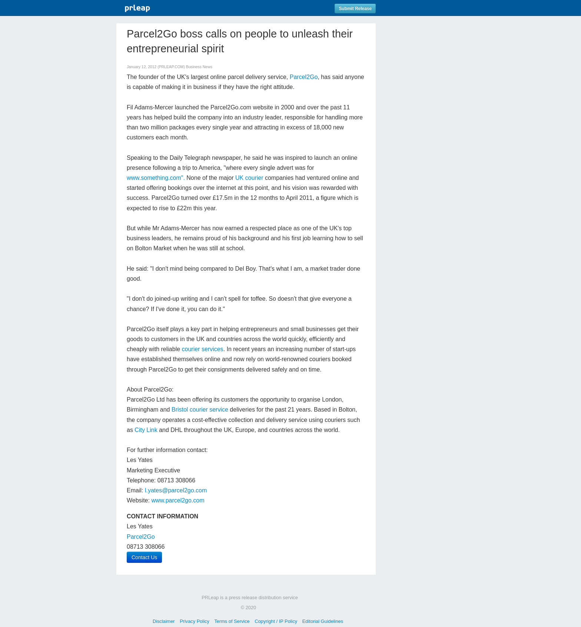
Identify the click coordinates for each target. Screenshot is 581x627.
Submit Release (355, 8)
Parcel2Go (304, 77)
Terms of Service (231, 621)
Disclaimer (164, 621)
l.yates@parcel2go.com (176, 490)
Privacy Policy (194, 621)
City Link (146, 430)
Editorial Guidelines (322, 621)
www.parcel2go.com (177, 500)
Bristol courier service (200, 409)
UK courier (249, 178)
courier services (202, 349)
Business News (199, 67)
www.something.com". (156, 178)
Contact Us (144, 557)
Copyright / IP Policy (276, 621)
